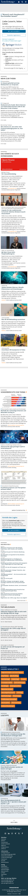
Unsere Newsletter (9, 669)
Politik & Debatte (5, 844)
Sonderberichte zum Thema (13, 392)
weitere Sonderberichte (19, 510)
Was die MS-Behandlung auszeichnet (13, 319)
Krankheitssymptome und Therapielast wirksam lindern (13, 488)
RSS (2, 876)
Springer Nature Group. (15, 891)
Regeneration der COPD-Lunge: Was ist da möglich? (14, 598)
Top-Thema (5, 676)
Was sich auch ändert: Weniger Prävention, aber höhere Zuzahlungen (13, 571)
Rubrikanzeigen (5, 869)
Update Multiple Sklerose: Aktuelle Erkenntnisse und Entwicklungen (12, 288)
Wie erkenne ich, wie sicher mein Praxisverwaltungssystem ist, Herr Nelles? (12, 128)
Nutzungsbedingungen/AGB (8, 854)
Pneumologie (17, 696)
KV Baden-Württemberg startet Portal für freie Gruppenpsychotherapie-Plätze (12, 590)
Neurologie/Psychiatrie (8, 693)
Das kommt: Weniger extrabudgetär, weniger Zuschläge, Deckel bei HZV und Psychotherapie (13, 582)
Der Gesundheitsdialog (8, 174)
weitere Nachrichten (22, 600)
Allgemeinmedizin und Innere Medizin (12, 672)
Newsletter (4, 874)
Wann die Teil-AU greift (6, 578)
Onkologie (20, 693)
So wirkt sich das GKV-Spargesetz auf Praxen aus (13, 567)
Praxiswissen (4, 842)
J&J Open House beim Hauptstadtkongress (8, 253)
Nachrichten (5, 544)
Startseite (3, 839)
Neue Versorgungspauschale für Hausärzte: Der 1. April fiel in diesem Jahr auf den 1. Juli (13, 802)
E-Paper (3, 873)
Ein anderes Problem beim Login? (11, 41)
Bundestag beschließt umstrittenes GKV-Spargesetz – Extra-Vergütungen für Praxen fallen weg (14, 564)
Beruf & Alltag (14, 676)
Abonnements (4, 871)
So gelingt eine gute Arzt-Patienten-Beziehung (12, 552)
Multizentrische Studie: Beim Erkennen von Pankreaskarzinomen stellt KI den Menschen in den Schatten (13, 106)
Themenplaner (5, 868)
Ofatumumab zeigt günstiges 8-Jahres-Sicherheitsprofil (13, 447)
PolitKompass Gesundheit (9, 699)
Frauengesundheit (7, 682)
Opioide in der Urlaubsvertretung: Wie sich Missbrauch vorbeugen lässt (13, 735)
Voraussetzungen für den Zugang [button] (14, 68)
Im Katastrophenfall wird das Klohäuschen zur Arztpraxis (10, 84)
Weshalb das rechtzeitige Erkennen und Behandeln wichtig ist (13, 411)
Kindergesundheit (15, 686)
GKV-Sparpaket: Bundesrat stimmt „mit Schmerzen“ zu (14, 586)
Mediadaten (4, 866)
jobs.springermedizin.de (7, 883)
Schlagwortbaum (5, 853)
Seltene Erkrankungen (8, 706)
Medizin (3, 841)
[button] (25, 2)
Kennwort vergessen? (8, 39)
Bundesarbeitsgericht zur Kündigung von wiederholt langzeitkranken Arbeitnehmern (12, 559)
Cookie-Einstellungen (6, 857)
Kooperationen (5, 847)
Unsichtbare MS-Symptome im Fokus (13, 350)
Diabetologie (15, 679)
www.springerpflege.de (7, 881)
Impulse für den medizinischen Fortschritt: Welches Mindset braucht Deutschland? (13, 211)
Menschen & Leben (7, 689)
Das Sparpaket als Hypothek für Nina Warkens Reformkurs (12, 555)
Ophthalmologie (6, 696)
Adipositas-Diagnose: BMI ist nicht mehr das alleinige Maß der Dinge (14, 612)
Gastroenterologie (19, 682)
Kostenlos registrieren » (14, 35)
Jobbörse (3, 849)
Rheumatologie (16, 703)
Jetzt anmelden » (14, 31)
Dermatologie (5, 679)
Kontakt (3, 861)
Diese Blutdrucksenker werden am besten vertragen (12, 768)
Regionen (3, 845)
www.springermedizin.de (7, 880)
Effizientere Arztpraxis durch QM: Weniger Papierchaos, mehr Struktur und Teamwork (12, 548)
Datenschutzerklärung (6, 856)
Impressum (4, 859)
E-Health (23, 679)
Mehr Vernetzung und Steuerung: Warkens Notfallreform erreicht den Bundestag (12, 594)
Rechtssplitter (6, 703)
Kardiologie (5, 686)
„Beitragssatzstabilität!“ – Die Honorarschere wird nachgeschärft (13, 575)
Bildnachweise (5, 862)
